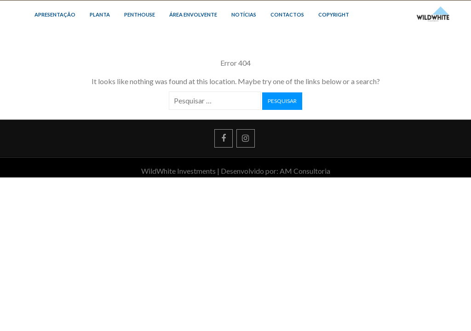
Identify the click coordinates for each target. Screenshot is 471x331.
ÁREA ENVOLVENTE (193, 14)
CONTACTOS (287, 14)
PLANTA (100, 14)
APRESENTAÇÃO (54, 14)
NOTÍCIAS (243, 14)
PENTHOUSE (139, 14)
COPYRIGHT (333, 14)
